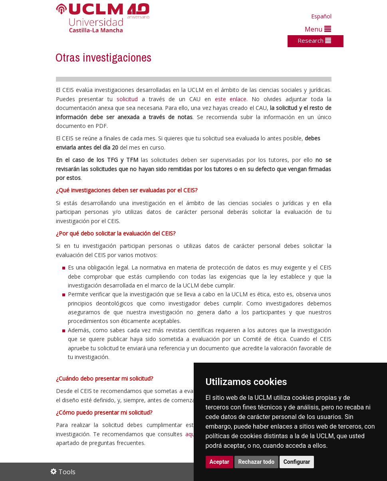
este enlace (231, 99)
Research (314, 40)
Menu (318, 29)
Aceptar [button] (220, 462)
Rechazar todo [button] (256, 462)
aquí (190, 434)
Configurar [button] (297, 462)
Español (321, 16)
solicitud (129, 99)
